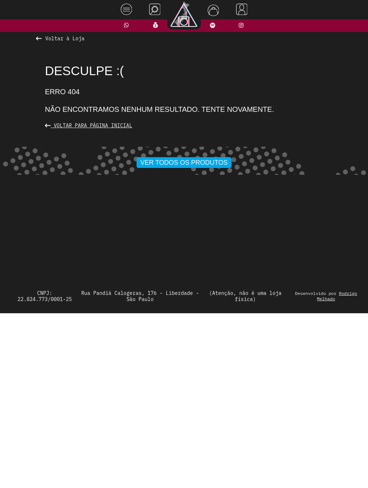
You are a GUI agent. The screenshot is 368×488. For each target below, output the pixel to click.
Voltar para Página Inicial (88, 125)
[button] (160, 317)
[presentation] (50, 234)
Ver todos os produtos (184, 331)
